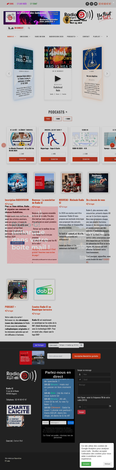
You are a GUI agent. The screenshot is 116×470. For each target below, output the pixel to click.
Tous (48, 119)
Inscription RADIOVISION (17, 200)
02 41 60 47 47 (105, 3)
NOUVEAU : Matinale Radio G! (71, 201)
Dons (10, 3)
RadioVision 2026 (56, 36)
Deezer (57, 94)
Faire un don (40, 36)
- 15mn (57, 119)
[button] (107, 73)
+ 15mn (67, 119)
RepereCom (17, 458)
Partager (9, 204)
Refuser (107, 464)
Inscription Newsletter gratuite (86, 356)
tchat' (33, 3)
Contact (86, 36)
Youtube (64, 94)
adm (7, 461)
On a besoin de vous (95, 200)
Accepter (86, 464)
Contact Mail (18, 440)
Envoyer (81, 412)
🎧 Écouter (21, 159)
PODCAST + (10, 306)
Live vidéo (22, 3)
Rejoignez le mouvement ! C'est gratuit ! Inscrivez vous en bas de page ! (44, 252)
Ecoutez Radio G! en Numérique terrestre (42, 308)
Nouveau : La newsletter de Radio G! (43, 201)
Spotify (51, 94)
